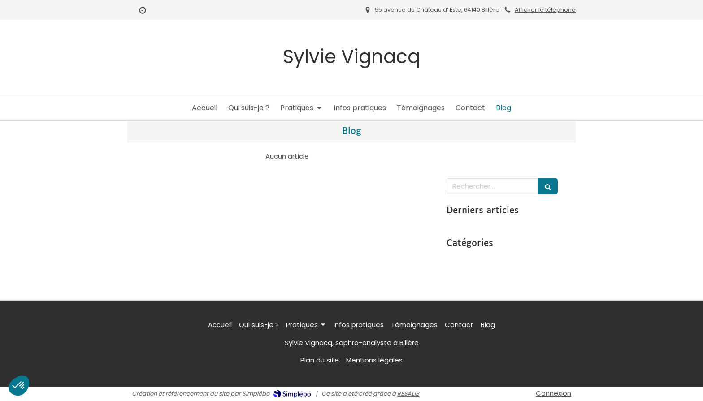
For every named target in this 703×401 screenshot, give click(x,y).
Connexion (553, 393)
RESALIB (408, 393)
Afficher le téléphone (545, 9)
